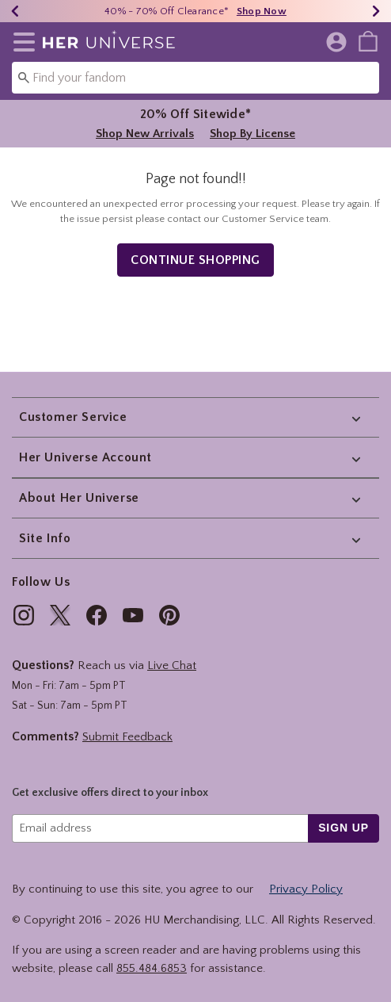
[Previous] (15, 11)
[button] (21, 42)
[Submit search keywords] (24, 77)
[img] (24, 615)
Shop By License (252, 133)
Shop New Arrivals (145, 133)
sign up (343, 827)
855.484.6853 (151, 968)
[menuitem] (368, 40)
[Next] (376, 11)
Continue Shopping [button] (195, 260)
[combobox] (195, 78)
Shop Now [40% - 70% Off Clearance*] (262, 11)
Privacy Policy (306, 889)
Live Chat (171, 665)
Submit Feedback (127, 737)
